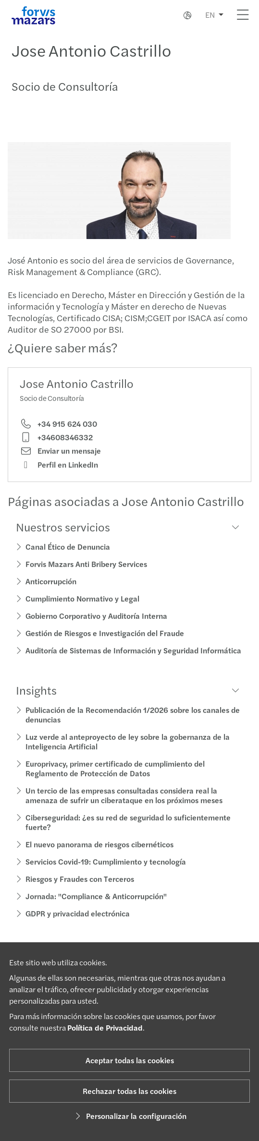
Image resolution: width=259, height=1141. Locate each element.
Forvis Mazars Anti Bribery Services (86, 575)
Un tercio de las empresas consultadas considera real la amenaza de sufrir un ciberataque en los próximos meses (123, 807)
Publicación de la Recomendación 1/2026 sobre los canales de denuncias (132, 726)
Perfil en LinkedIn (59, 476)
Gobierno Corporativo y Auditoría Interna (96, 627)
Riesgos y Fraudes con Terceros (79, 890)
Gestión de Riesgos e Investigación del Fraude (104, 644)
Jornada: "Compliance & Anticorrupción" (96, 907)
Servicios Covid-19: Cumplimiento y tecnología (105, 873)
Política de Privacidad (105, 1027)
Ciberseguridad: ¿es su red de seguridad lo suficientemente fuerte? (128, 834)
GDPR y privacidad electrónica (77, 925)
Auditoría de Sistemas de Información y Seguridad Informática (133, 662)
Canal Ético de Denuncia (67, 558)
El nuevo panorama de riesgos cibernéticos (99, 856)
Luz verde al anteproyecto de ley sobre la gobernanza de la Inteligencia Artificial (127, 753)
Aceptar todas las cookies (130, 1060)
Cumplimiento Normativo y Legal (82, 610)
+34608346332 (56, 449)
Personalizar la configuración (129, 1115)
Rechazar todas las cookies (129, 1090)
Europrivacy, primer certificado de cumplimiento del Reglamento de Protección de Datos (115, 780)
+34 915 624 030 (58, 435)
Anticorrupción (50, 593)
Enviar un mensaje (60, 462)
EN (210, 14)
